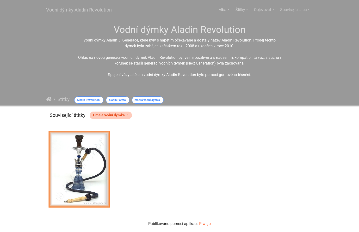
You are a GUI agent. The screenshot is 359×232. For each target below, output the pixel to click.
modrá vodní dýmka (147, 100)
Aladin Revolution (88, 100)
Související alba (293, 9)
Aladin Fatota (117, 100)
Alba (222, 9)
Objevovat (262, 9)
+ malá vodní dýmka (111, 115)
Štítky (240, 9)
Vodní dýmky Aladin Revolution (79, 10)
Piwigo (205, 223)
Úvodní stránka (49, 99)
